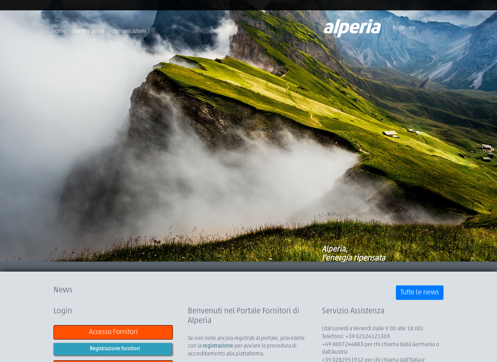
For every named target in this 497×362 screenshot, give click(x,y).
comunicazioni (128, 31)
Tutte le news (419, 292)
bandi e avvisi (89, 31)
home (59, 31)
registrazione (218, 346)
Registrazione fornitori (115, 349)
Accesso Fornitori (113, 332)
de (402, 28)
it (394, 28)
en (412, 28)
